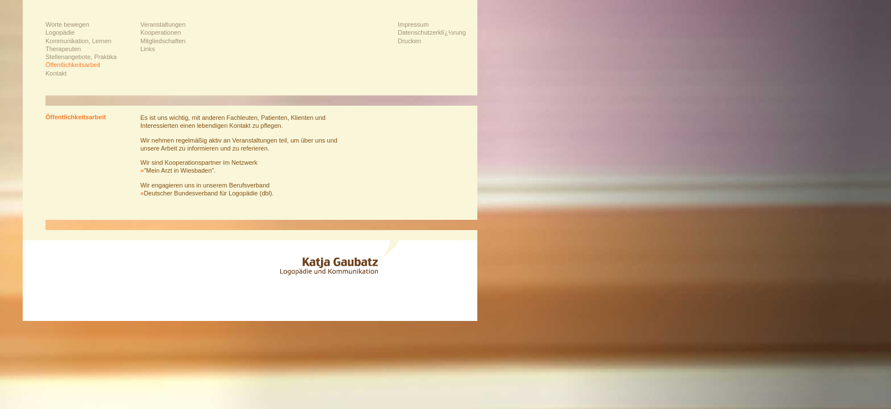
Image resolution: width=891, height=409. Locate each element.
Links (147, 48)
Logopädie (59, 32)
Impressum (413, 24)
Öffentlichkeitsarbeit (72, 64)
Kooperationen (160, 32)
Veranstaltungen (163, 24)
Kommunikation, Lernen (78, 40)
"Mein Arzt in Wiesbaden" (177, 170)
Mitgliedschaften (163, 40)
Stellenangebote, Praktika (80, 56)
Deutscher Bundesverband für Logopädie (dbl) (206, 193)
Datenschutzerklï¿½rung (432, 32)
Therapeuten (63, 48)
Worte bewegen (67, 24)
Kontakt (55, 73)
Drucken (409, 40)
